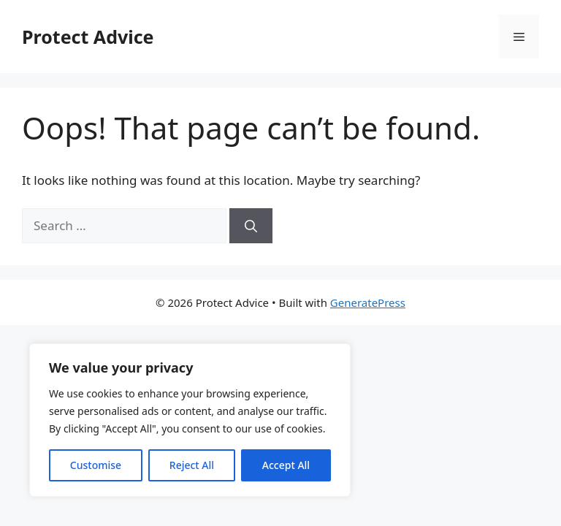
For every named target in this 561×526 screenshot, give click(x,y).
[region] (190, 420)
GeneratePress (367, 302)
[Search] (250, 225)
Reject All (191, 465)
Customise (95, 465)
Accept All (286, 465)
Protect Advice (88, 36)
